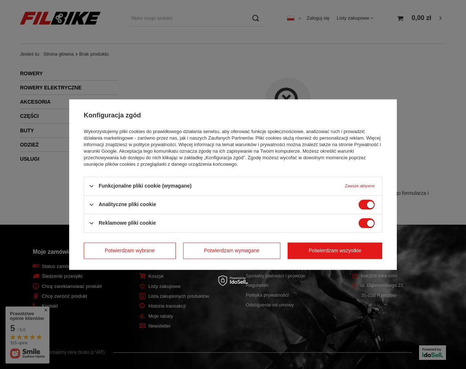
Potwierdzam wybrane (130, 250)
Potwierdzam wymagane (232, 250)
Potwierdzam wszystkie (335, 250)
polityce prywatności (155, 144)
